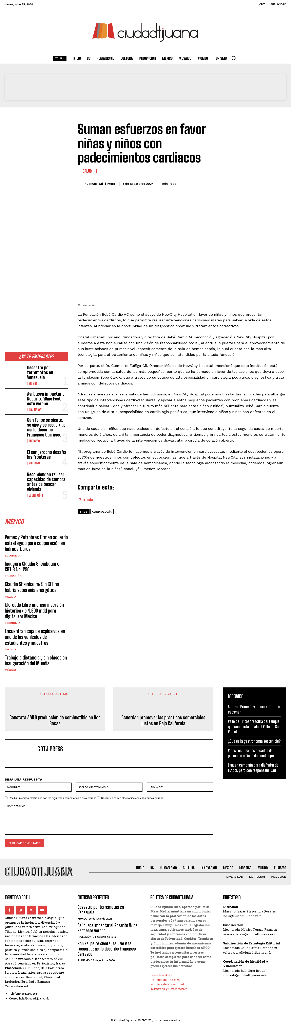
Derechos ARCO (161, 975)
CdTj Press (107, 184)
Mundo (33, 383)
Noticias (34, 463)
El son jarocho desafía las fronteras (46, 454)
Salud (87, 171)
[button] (233, 58)
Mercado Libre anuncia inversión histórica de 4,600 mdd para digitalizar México (34, 610)
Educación (13, 576)
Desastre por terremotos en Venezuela (40, 372)
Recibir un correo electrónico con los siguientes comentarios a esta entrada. (53, 798)
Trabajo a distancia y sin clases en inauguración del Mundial (36, 660)
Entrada (86, 498)
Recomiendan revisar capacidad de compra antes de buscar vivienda (46, 482)
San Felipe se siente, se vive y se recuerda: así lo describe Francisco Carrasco (46, 427)
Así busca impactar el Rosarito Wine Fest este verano (46, 398)
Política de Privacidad (167, 984)
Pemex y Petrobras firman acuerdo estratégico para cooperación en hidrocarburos (36, 543)
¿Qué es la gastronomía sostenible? (254, 741)
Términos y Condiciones (169, 989)
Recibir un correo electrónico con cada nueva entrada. (132, 798)
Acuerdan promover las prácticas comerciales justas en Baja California (163, 720)
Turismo (34, 441)
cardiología (102, 511)
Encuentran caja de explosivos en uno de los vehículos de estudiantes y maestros (35, 637)
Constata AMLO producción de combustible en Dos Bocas (54, 720)
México (10, 596)
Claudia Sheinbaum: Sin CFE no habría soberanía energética (32, 587)
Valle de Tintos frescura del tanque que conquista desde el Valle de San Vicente (254, 726)
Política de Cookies (165, 980)
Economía (34, 495)
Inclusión (35, 409)
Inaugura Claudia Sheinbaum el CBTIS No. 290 (32, 566)
